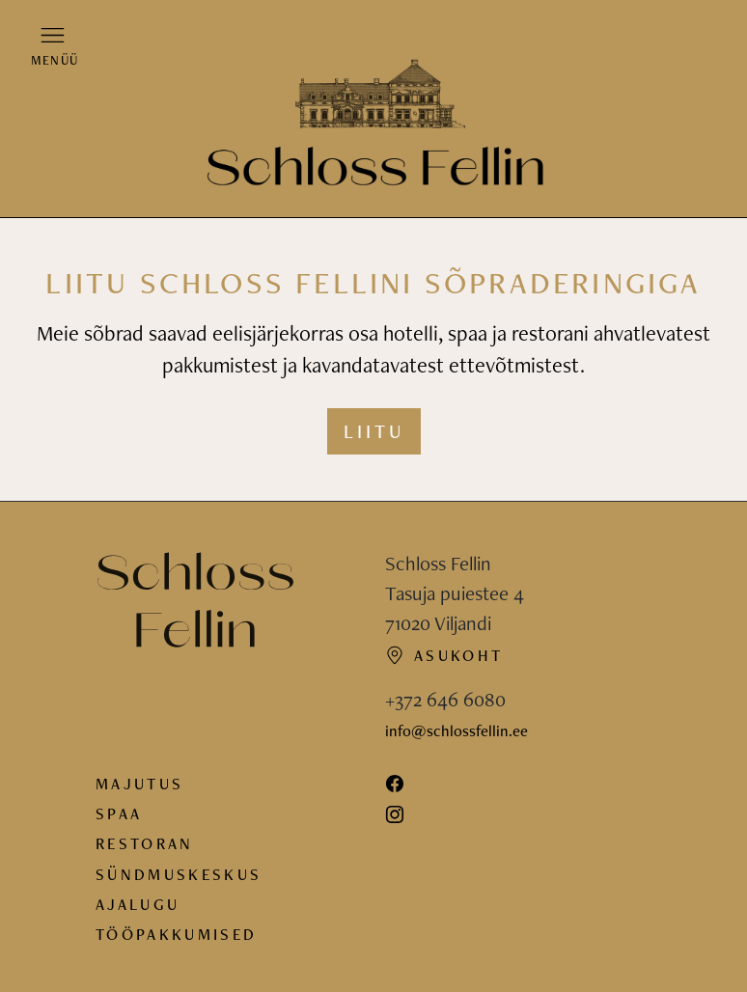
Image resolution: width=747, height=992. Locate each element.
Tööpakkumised (176, 934)
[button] (52, 45)
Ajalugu (138, 904)
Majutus (139, 783)
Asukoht (444, 655)
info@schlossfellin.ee (456, 730)
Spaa (119, 813)
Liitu (374, 431)
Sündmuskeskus (179, 874)
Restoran (145, 843)
